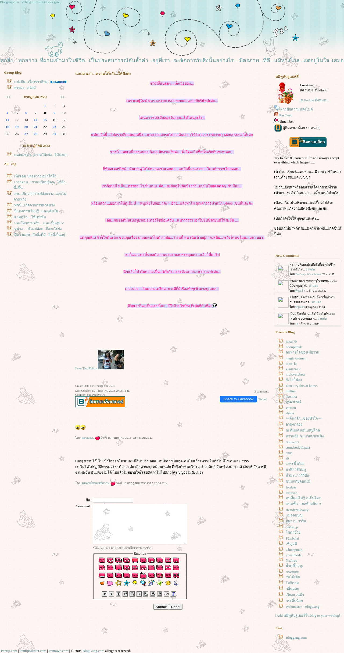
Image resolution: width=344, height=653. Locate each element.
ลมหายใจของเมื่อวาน (99, 483)
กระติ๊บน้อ (294, 601)
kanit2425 (91, 437)
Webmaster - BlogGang (303, 607)
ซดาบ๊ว (293, 532)
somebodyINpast (298, 447)
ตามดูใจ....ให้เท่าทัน (30, 217)
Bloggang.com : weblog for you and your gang (30, 2)
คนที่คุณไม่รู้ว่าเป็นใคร (303, 498)
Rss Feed (285, 115)
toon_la (291, 364)
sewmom (292, 572)
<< (8, 97)
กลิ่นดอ (292, 589)
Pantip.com (9, 651)
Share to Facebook (238, 399)
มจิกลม (292, 583)
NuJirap (291, 560)
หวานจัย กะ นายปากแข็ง (305, 436)
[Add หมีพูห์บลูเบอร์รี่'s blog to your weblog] (307, 615)
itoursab (291, 493)
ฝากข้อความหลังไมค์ (296, 109)
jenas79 (291, 342)
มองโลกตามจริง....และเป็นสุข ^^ (39, 223)
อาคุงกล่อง (294, 424)
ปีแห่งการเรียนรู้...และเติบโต (36, 211)
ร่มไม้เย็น (293, 577)
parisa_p (292, 527)
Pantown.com (58, 651)
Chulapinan (294, 550)
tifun (289, 453)
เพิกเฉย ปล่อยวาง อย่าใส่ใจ (35, 176)
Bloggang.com (296, 638)
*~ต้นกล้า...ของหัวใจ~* (304, 418)
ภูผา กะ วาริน (296, 521)
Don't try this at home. (302, 386)
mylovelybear (295, 374)
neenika (291, 396)
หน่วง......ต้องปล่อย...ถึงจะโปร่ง (38, 229)
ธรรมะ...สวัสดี (25, 88)
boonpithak (294, 347)
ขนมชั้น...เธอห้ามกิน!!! (303, 504)
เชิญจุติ (291, 544)
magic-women (296, 358)
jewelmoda (293, 555)
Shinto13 (292, 442)
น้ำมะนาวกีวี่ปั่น (297, 475)
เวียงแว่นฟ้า (295, 595)
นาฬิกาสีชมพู (296, 470)
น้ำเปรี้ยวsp (294, 566)
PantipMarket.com (33, 651)
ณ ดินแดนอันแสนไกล (303, 430)
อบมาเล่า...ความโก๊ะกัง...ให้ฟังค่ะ (40, 155)
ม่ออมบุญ (294, 515)
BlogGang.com (93, 651)
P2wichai (292, 538)
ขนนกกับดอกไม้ (298, 481)
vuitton (291, 408)
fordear (291, 487)
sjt (287, 458)
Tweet (262, 399)
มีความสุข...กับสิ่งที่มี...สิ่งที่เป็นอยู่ (39, 235)
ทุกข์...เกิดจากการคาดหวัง (34, 205)
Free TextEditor (86, 368)
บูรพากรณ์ (293, 402)
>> (63, 97)
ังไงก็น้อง (294, 380)
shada (290, 413)
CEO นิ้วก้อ (295, 464)
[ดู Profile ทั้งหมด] (314, 100)
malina (290, 391)
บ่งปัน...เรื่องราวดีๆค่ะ (31, 82)
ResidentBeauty (297, 510)
